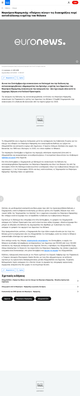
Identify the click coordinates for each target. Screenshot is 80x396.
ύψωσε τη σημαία (51, 250)
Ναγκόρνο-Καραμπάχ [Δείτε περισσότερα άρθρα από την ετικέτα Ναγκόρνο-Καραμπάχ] (24, 299)
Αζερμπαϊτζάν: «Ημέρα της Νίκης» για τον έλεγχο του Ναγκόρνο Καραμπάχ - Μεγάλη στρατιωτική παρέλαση (35, 281)
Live (75, 2)
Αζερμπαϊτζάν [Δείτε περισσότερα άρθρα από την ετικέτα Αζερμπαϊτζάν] (43, 299)
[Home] (2, 8)
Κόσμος (14, 8)
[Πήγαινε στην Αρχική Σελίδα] (7, 2)
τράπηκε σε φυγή (8, 158)
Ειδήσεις (7, 8)
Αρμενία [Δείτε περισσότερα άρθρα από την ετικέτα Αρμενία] (7, 299)
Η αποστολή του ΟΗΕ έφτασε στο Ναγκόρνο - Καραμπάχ (21, 291)
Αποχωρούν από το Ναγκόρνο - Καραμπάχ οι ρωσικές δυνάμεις (24, 286)
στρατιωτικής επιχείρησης (37, 240)
